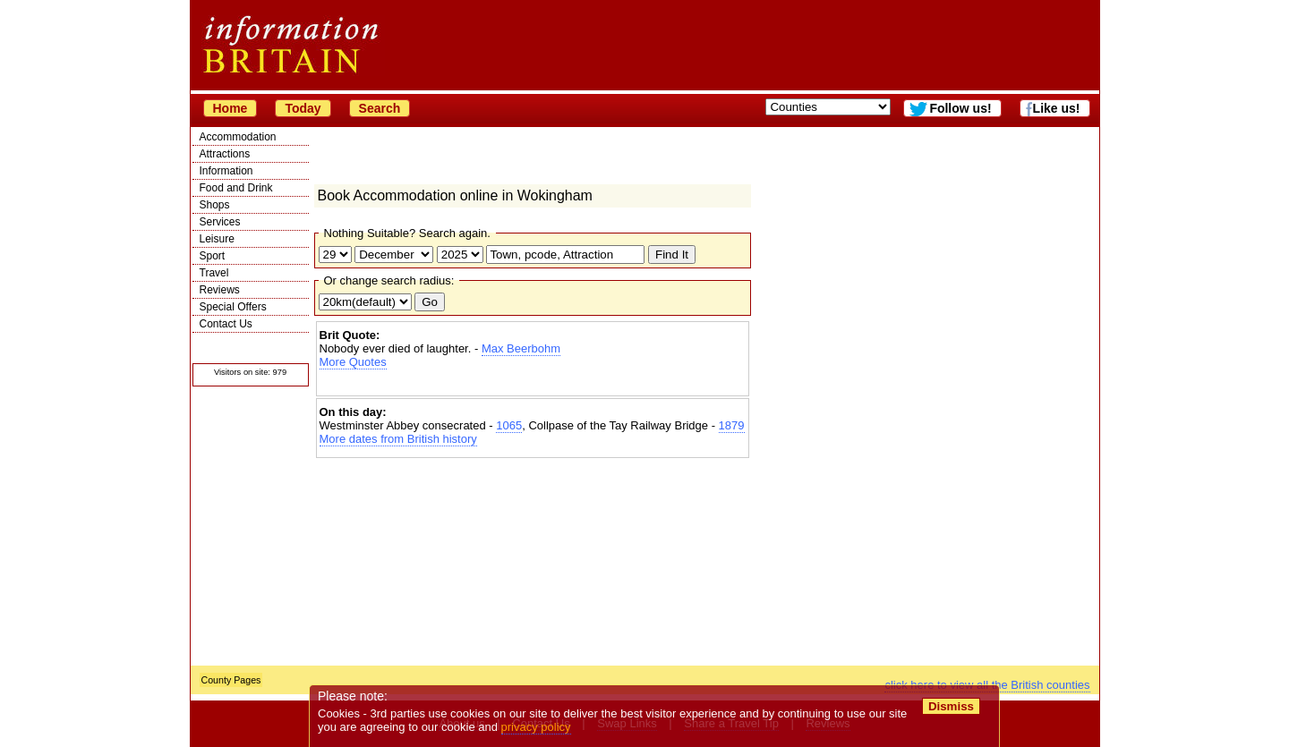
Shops (215, 205)
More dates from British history (398, 439)
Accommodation (238, 137)
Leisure (217, 239)
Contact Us (226, 324)
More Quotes (353, 362)
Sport (213, 256)
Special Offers (233, 307)
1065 (509, 425)
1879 (732, 425)
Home (230, 108)
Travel (214, 273)
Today (302, 108)
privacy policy (536, 727)
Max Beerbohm (521, 348)
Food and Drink (236, 188)
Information (226, 171)
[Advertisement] (532, 384)
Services (220, 222)
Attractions (225, 154)
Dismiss (951, 706)
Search (380, 108)
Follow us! (960, 108)
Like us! (1056, 108)
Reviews (220, 290)
